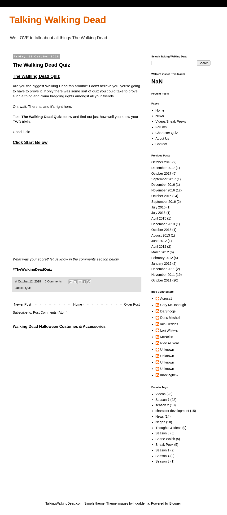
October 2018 (161, 162)
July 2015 (158, 213)
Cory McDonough (173, 305)
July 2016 (158, 207)
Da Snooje (168, 311)
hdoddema (141, 503)
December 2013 (163, 224)
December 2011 (163, 269)
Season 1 (163, 450)
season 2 (162, 405)
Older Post (132, 304)
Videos (161, 394)
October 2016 (161, 196)
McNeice (166, 337)
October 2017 (161, 173)
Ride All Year (169, 343)
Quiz (28, 288)
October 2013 (161, 230)
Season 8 (163, 433)
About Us (162, 138)
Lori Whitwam (170, 330)
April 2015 (158, 218)
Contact (161, 144)
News (160, 116)
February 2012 (162, 258)
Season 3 (163, 461)
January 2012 (161, 263)
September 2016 (163, 201)
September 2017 (163, 179)
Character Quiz (167, 133)
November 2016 (163, 190)
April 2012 (158, 246)
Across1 (166, 298)
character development (172, 411)
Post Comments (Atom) (50, 312)
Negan (160, 422)
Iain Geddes (169, 324)
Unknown (167, 349)
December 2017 (163, 168)
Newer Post (22, 304)
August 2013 (160, 235)
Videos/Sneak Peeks (171, 121)
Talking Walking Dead (57, 20)
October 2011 (161, 280)
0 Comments (53, 281)
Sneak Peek (165, 444)
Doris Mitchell (170, 318)
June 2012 (159, 241)
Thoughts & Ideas (169, 428)
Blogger (175, 503)
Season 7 (163, 400)
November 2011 (163, 275)
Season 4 (163, 456)
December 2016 (163, 184)
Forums (161, 127)
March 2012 (160, 252)
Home (77, 304)
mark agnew (169, 375)
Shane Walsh (165, 439)
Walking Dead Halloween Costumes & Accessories (59, 326)
